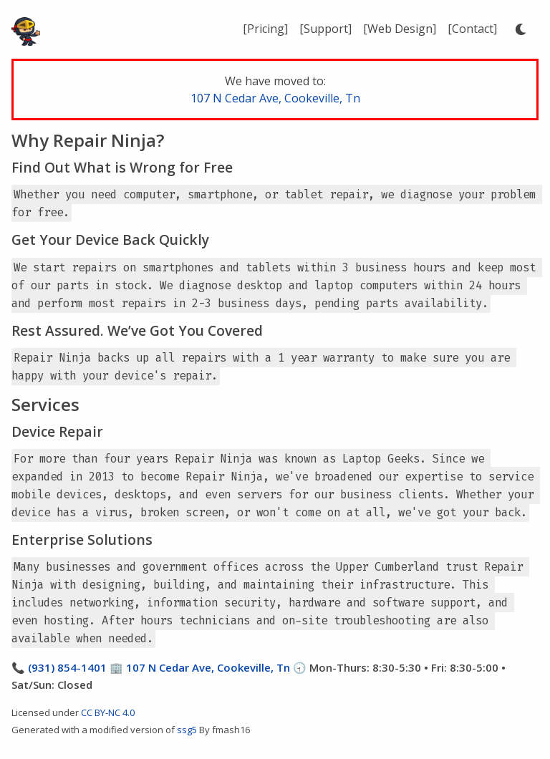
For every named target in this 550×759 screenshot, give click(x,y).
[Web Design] (399, 29)
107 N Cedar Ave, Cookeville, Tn (275, 98)
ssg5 (187, 729)
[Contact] (472, 29)
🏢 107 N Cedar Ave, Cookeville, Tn (198, 667)
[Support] (325, 29)
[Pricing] (265, 29)
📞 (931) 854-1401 (59, 667)
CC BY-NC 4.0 (108, 712)
